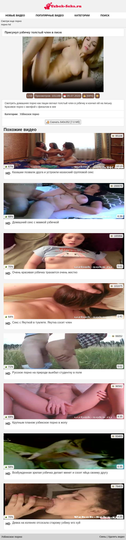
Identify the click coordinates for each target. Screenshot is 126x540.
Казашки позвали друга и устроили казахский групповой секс (53, 172)
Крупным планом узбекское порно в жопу (39, 422)
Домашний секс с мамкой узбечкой (35, 222)
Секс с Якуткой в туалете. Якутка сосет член (42, 322)
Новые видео (15, 15)
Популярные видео (50, 15)
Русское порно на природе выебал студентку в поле (47, 372)
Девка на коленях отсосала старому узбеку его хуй (46, 522)
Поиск (104, 15)
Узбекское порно (29, 114)
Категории (82, 15)
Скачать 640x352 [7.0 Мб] (63, 122)
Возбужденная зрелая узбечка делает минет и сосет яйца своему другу (60, 472)
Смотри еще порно (11, 21)
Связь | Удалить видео (112, 536)
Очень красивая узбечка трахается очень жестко (44, 272)
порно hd (6, 24)
